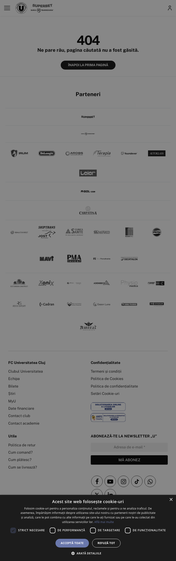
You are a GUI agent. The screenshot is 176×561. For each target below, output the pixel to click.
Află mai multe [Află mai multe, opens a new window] (104, 522)
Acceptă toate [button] (72, 543)
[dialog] (88, 528)
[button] (88, 553)
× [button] (171, 499)
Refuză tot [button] (106, 543)
